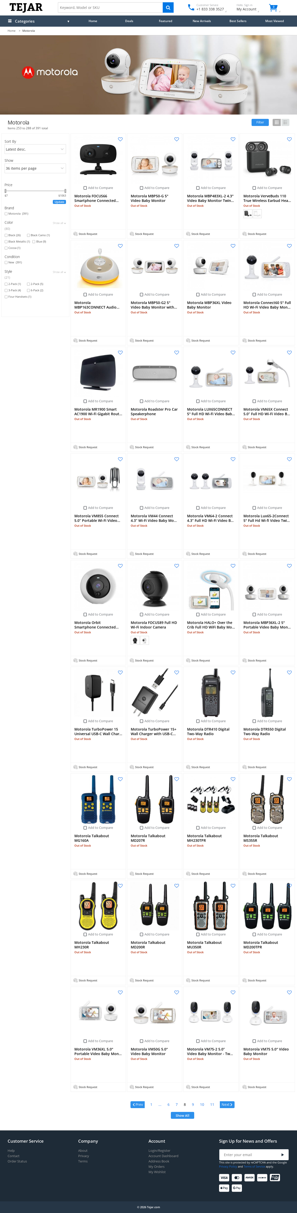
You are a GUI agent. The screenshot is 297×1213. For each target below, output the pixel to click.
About (83, 1150)
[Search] (168, 7)
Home (93, 21)
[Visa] (225, 1178)
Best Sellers (237, 21)
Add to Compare (100, 187)
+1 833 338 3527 (210, 9)
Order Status (17, 1161)
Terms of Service (254, 1166)
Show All (182, 1115)
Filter (260, 122)
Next (225, 1104)
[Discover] (263, 1178)
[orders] (35, 149)
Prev (139, 1104)
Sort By (10, 141)
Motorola (18, 213)
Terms (83, 1161)
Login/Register (159, 1150)
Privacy (83, 1156)
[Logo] (26, 11)
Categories (25, 21)
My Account (251, 8)
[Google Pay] (238, 1188)
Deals (129, 21)
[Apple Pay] (225, 1188)
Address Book (158, 1161)
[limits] (35, 168)
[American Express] (250, 1178)
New (15, 262)
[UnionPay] (276, 1178)
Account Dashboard (163, 1156)
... (159, 1104)
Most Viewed (274, 21)
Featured (165, 21)
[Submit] (283, 1155)
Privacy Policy (228, 1166)
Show (9, 160)
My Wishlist (157, 1172)
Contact (14, 1156)
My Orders (156, 1166)
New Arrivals (202, 21)
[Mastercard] (238, 1178)
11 (212, 1104)
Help (11, 1150)
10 (202, 1104)
